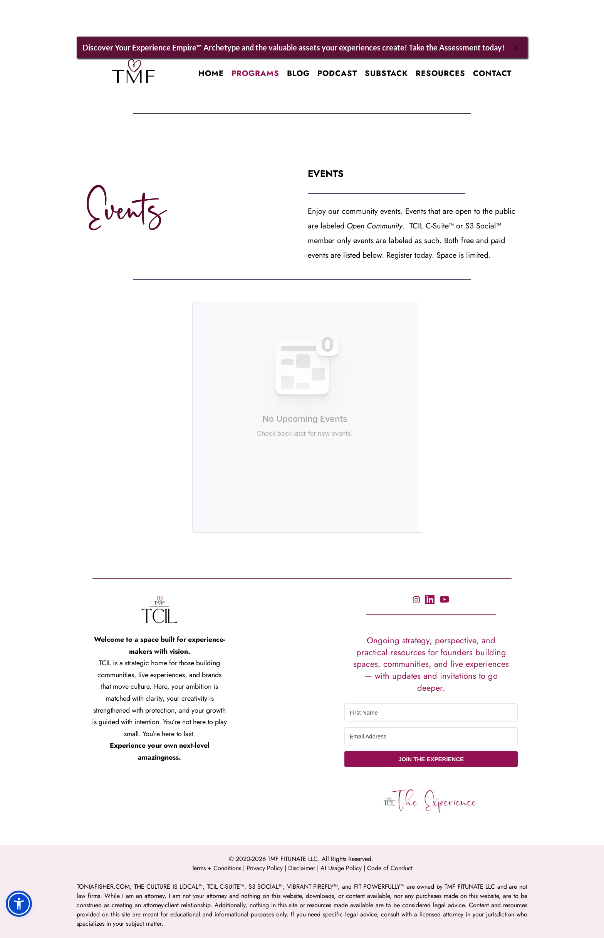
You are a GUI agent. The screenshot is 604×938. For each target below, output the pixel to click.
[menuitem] (211, 73)
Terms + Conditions (216, 868)
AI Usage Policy (342, 868)
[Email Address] (431, 736)
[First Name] (431, 712)
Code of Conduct (390, 868)
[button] (19, 904)
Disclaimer (302, 868)
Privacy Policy (265, 868)
